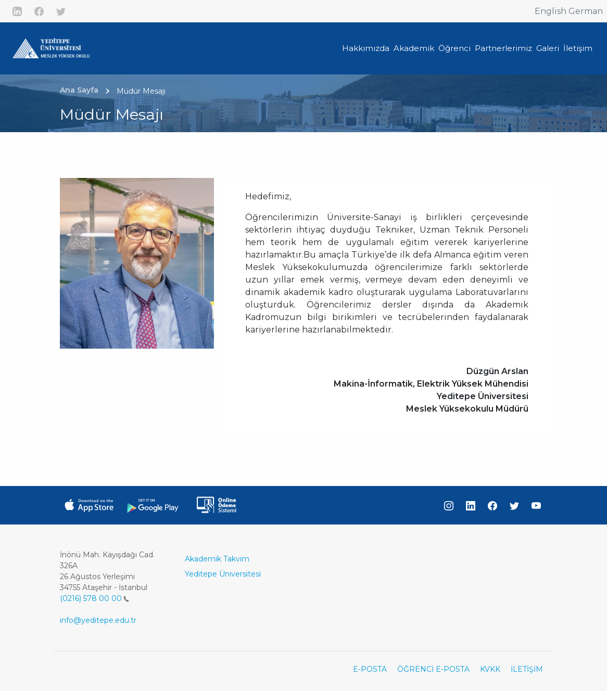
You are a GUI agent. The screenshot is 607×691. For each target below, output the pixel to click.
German (585, 11)
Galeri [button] (547, 48)
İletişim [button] (577, 48)
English (550, 11)
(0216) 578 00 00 (94, 598)
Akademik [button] (414, 48)
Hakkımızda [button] (365, 48)
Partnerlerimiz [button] (503, 48)
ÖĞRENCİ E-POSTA (433, 669)
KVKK (490, 669)
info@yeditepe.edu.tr (98, 620)
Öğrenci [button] (454, 48)
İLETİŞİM (527, 669)
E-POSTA (370, 669)
